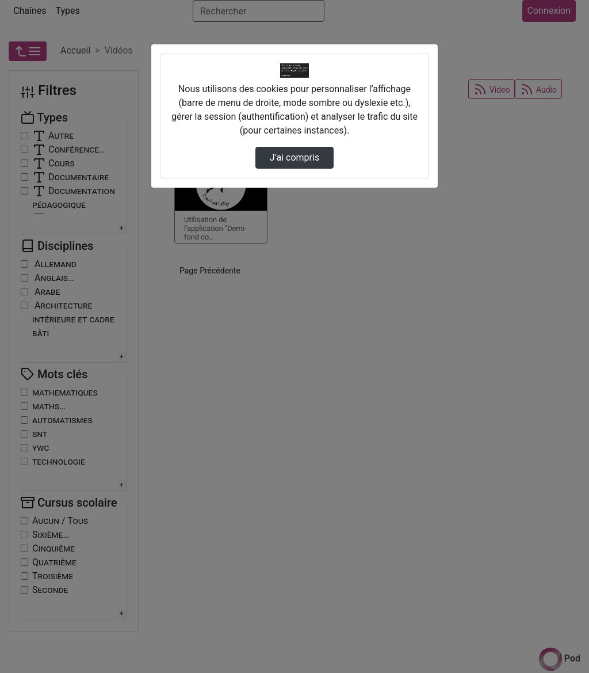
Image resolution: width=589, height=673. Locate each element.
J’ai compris (294, 157)
